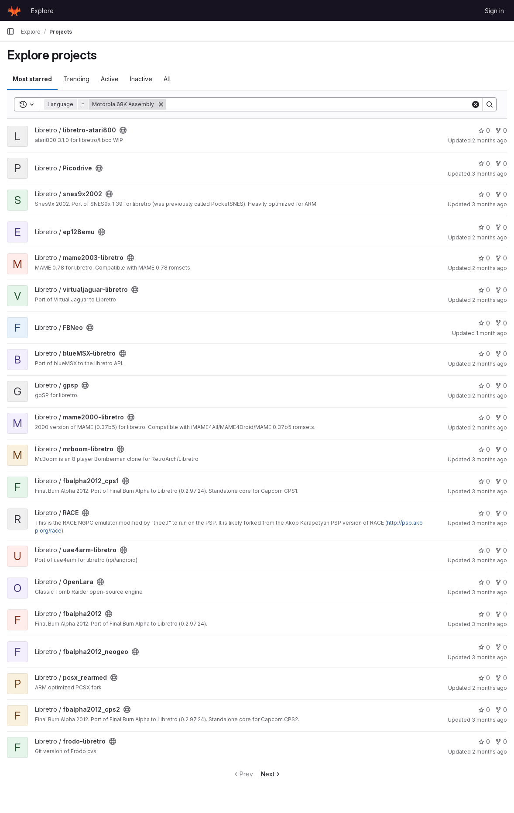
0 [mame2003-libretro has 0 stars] (484, 258)
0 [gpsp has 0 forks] (501, 385)
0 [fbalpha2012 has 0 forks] (501, 614)
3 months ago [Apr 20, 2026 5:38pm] (489, 204)
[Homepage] (14, 10)
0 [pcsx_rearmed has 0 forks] (501, 678)
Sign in (494, 10)
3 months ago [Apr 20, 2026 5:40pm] (489, 491)
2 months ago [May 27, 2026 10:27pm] (489, 140)
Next (271, 774)
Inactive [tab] (141, 79)
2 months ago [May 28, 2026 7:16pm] (489, 751)
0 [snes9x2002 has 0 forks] (501, 194)
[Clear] (475, 104)
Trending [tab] (76, 79)
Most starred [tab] (32, 79)
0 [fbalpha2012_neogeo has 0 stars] (484, 647)
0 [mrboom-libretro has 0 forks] (501, 449)
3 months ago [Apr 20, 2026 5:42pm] (489, 459)
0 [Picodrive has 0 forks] (501, 163)
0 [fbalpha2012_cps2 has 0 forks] (501, 709)
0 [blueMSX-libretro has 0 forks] (501, 353)
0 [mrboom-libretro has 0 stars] (484, 449)
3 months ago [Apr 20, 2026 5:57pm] (489, 657)
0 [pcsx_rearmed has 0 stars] (484, 678)
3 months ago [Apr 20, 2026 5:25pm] (489, 560)
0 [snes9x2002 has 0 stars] (484, 194)
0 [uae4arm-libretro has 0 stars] (484, 550)
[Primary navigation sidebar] (10, 31)
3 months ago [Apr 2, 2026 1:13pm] (489, 173)
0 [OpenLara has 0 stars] (484, 582)
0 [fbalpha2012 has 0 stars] (484, 614)
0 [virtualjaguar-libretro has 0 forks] (501, 290)
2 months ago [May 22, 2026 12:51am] (489, 268)
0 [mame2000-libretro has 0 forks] (501, 417)
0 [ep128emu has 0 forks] (501, 227)
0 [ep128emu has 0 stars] (484, 227)
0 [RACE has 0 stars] (484, 513)
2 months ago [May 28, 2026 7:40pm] (489, 395)
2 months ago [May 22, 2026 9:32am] (489, 427)
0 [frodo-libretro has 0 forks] (501, 741)
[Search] (318, 104)
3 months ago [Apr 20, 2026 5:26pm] (489, 592)
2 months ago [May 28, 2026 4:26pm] (489, 363)
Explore (42, 10)
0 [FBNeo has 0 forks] (501, 323)
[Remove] (161, 104)
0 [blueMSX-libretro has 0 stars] (484, 353)
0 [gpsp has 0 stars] (484, 385)
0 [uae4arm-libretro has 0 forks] (501, 550)
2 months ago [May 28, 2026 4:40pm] (489, 237)
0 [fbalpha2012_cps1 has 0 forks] (501, 481)
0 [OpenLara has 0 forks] (501, 582)
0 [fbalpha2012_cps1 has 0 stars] (484, 481)
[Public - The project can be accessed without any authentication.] (123, 130)
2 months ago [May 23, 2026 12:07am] (489, 300)
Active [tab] (110, 79)
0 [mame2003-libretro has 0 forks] (501, 258)
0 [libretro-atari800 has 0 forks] (501, 130)
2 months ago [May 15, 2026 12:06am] (489, 688)
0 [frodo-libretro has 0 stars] (484, 741)
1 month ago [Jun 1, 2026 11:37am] (491, 333)
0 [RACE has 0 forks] (501, 513)
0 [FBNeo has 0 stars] (484, 323)
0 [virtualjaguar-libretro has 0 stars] (484, 290)
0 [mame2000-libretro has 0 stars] (484, 417)
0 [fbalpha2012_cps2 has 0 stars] (484, 709)
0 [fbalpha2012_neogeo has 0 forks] (501, 647)
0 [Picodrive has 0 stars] (484, 163)
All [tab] (167, 79)
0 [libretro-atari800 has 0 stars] (484, 130)
